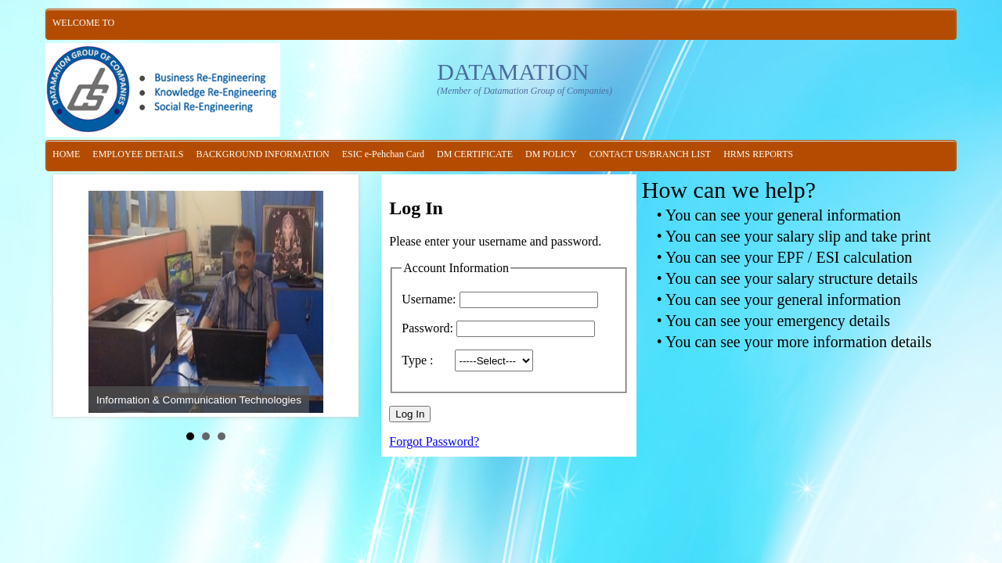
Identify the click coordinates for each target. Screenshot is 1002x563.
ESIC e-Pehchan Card (383, 154)
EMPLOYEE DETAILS (137, 154)
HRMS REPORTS (758, 154)
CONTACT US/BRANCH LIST (650, 154)
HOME (66, 154)
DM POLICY (551, 154)
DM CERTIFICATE (475, 154)
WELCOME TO (83, 22)
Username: (429, 299)
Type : (427, 360)
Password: (427, 328)
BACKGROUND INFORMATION (262, 154)
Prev (77, 295)
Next (334, 295)
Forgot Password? (434, 441)
